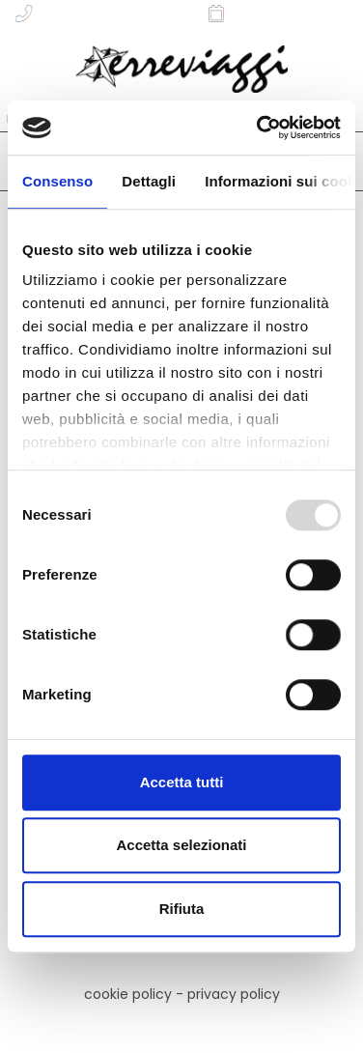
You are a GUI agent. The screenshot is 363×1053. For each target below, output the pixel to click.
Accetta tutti (182, 782)
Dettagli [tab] (149, 181)
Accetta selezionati (181, 845)
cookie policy (128, 994)
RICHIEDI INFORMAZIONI (282, 13)
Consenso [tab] (57, 181)
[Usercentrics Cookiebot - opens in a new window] (259, 127)
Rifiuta (182, 908)
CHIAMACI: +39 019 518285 (102, 13)
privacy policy (233, 994)
